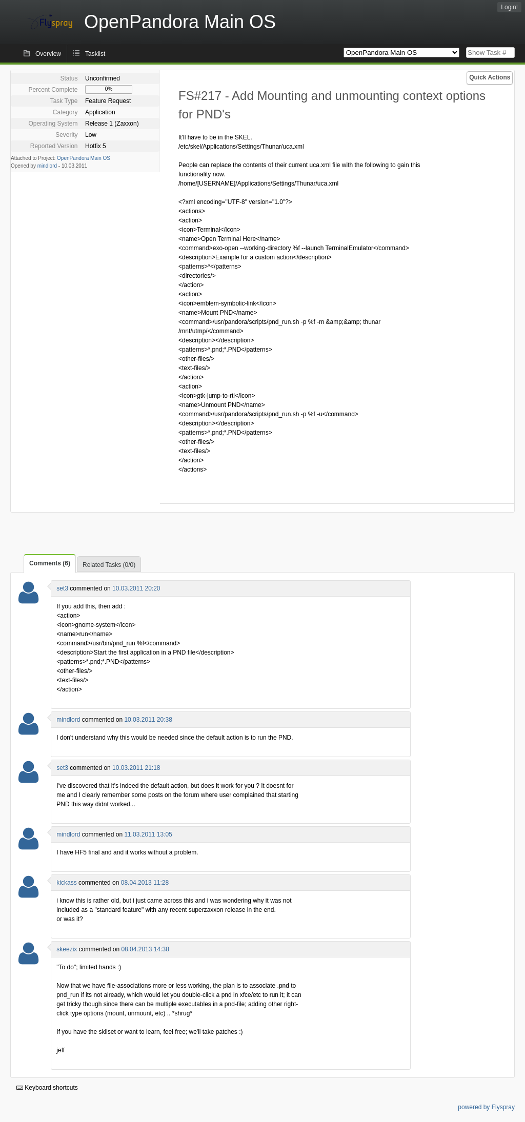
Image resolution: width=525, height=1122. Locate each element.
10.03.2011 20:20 (136, 588)
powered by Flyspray (486, 1107)
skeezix (66, 949)
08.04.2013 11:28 (145, 882)
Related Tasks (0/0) (109, 564)
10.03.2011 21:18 (136, 767)
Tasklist (95, 53)
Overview (48, 53)
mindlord (47, 166)
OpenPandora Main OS (83, 158)
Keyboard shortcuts (47, 1087)
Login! (509, 7)
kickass (66, 882)
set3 (62, 588)
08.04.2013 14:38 (145, 949)
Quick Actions (489, 77)
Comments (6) (49, 563)
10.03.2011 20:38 (148, 719)
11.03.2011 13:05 (148, 834)
